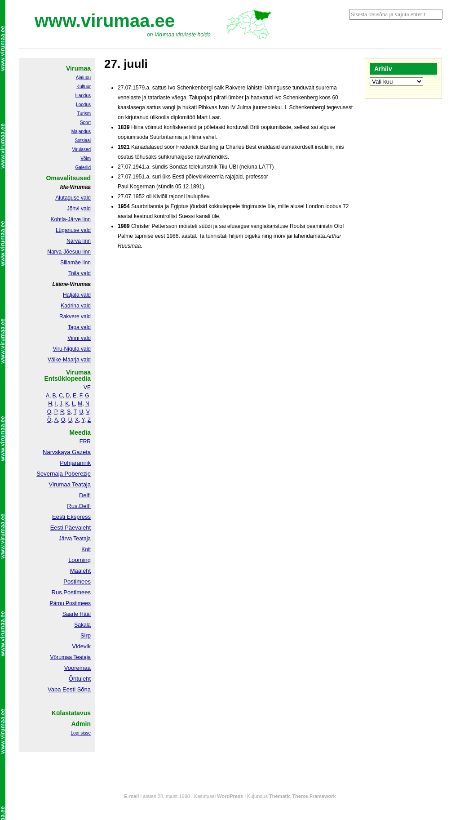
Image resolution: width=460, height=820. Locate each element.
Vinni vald (79, 338)
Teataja (81, 657)
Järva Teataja (75, 538)
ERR (85, 441)
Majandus (81, 131)
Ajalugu (83, 77)
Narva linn (78, 241)
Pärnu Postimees (70, 603)
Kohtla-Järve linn (71, 219)
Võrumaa (61, 657)
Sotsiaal (83, 140)
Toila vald (79, 273)
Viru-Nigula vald (72, 349)
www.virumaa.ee (105, 21)
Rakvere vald (75, 316)
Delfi (85, 495)
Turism (84, 113)
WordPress (230, 796)
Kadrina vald (76, 306)
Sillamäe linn (75, 262)
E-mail (131, 796)
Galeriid (83, 167)
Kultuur (83, 86)
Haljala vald (77, 295)
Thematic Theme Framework (302, 796)
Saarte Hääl (76, 614)
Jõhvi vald (79, 208)
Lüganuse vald (73, 230)
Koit (86, 549)
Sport (85, 122)
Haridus (83, 95)
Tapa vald (79, 327)
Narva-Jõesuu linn (69, 252)
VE (87, 387)
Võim (85, 158)
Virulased (81, 149)
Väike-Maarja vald (69, 360)
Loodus (83, 104)
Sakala (82, 625)
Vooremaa (77, 667)
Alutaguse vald (73, 198)
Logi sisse (81, 733)
